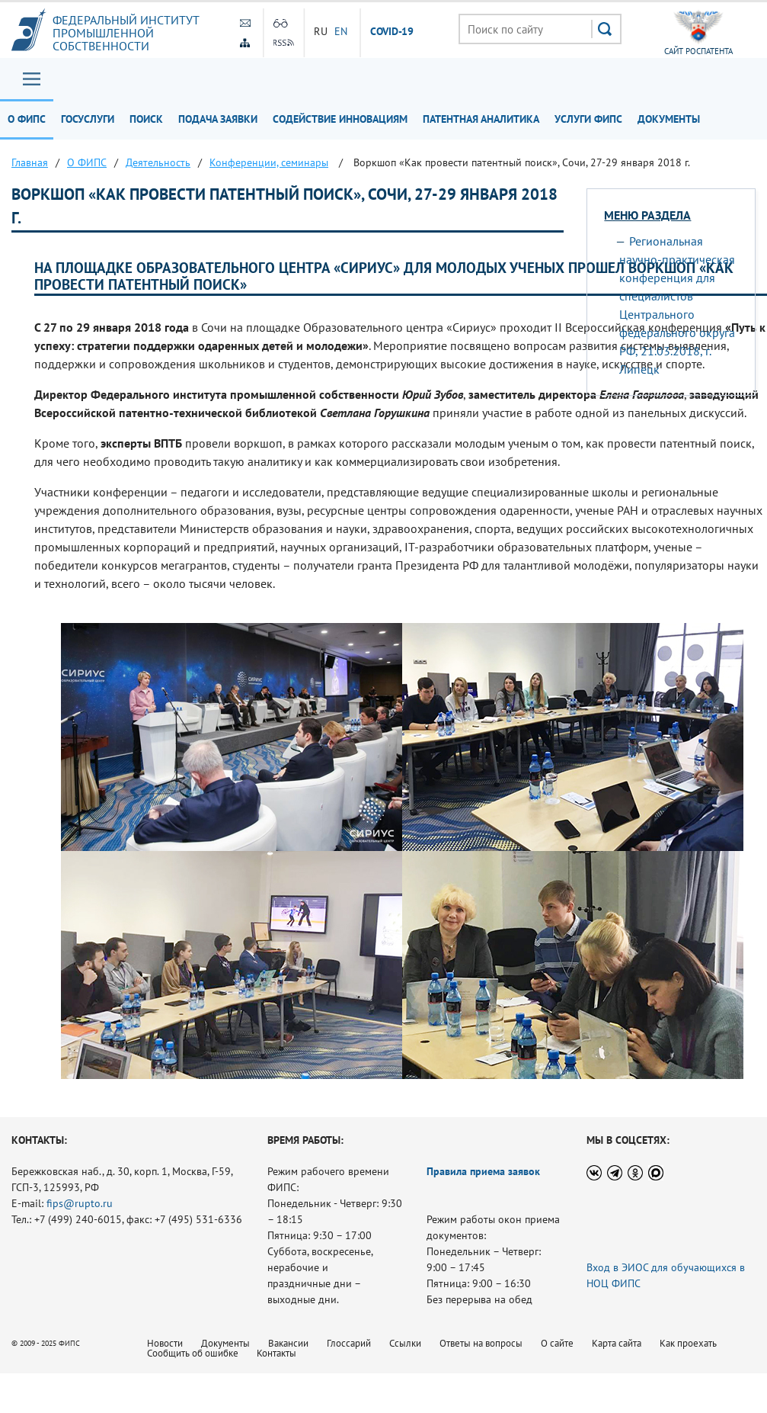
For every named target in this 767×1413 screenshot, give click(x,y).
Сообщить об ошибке (192, 1353)
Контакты (276, 1353)
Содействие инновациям (340, 119)
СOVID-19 (392, 32)
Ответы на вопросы (481, 1343)
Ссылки (405, 1343)
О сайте (557, 1343)
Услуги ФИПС (588, 119)
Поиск (146, 119)
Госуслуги (87, 119)
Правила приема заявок (483, 1171)
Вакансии (288, 1343)
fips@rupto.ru (79, 1203)
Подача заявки (217, 119)
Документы (669, 119)
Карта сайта (616, 1343)
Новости (165, 1343)
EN (341, 31)
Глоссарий (349, 1343)
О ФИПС (27, 119)
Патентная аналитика (481, 119)
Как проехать (688, 1343)
